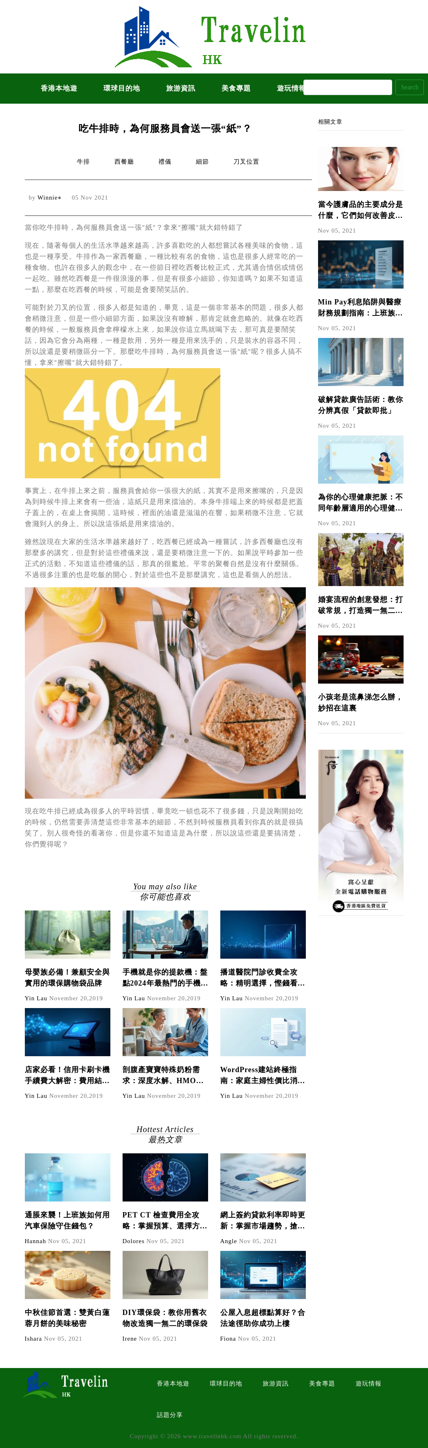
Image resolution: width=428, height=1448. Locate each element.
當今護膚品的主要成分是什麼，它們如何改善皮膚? (360, 210)
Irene (130, 1338)
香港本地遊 (59, 88)
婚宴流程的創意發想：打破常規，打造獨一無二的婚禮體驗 (360, 605)
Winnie (47, 197)
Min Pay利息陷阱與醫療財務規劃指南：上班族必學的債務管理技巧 (360, 308)
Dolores (134, 1241)
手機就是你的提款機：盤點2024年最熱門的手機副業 (165, 978)
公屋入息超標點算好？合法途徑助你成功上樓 (262, 1318)
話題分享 (170, 1415)
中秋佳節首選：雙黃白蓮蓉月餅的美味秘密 (67, 1318)
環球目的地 (121, 88)
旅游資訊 (180, 88)
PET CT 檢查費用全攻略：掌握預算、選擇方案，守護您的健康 (161, 1221)
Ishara (33, 1338)
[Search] (347, 87)
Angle (228, 1241)
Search (410, 87)
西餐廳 (124, 161)
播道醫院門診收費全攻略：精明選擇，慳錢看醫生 (262, 978)
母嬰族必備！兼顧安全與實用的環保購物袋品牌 (67, 977)
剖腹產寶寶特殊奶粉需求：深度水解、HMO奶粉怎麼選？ (163, 1076)
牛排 (83, 161)
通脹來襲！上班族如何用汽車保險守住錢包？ (67, 1220)
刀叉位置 (246, 161)
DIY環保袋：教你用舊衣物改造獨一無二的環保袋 (165, 1318)
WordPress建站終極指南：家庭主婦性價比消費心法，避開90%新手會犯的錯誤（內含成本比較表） (263, 1076)
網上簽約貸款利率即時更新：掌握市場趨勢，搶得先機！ (262, 1221)
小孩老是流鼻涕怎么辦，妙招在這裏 (360, 702)
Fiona (228, 1338)
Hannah (35, 1241)
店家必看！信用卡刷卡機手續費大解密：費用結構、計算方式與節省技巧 (67, 1076)
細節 (202, 161)
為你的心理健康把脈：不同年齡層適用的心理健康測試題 (360, 503)
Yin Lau (36, 998)
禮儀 (164, 161)
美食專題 (236, 88)
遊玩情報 (369, 1383)
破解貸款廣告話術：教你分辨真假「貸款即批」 (360, 405)
